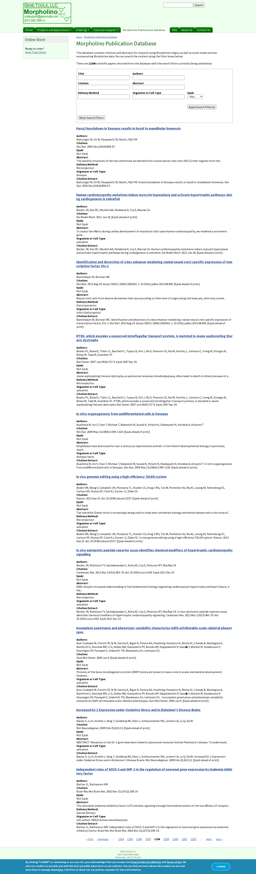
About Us (186, 30)
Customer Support (106, 30)
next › (209, 839)
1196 (139, 839)
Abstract (138, 83)
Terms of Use (174, 862)
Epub (190, 93)
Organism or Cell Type (147, 93)
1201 (184, 839)
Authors (138, 73)
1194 (121, 839)
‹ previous (102, 839)
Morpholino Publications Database (145, 30)
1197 (148, 839)
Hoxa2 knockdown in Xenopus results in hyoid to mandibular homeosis (128, 128)
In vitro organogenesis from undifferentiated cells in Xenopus (122, 414)
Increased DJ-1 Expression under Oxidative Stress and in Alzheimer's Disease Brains (138, 710)
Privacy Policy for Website (145, 862)
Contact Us (203, 30)
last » (219, 839)
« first (90, 839)
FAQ (174, 30)
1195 (130, 839)
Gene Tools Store (35, 52)
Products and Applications (54, 30)
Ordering (82, 30)
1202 (193, 839)
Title (81, 73)
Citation (83, 83)
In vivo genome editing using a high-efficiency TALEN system (121, 477)
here (60, 869)
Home (29, 30)
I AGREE (221, 866)
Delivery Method (88, 93)
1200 (175, 839)
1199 (166, 839)
